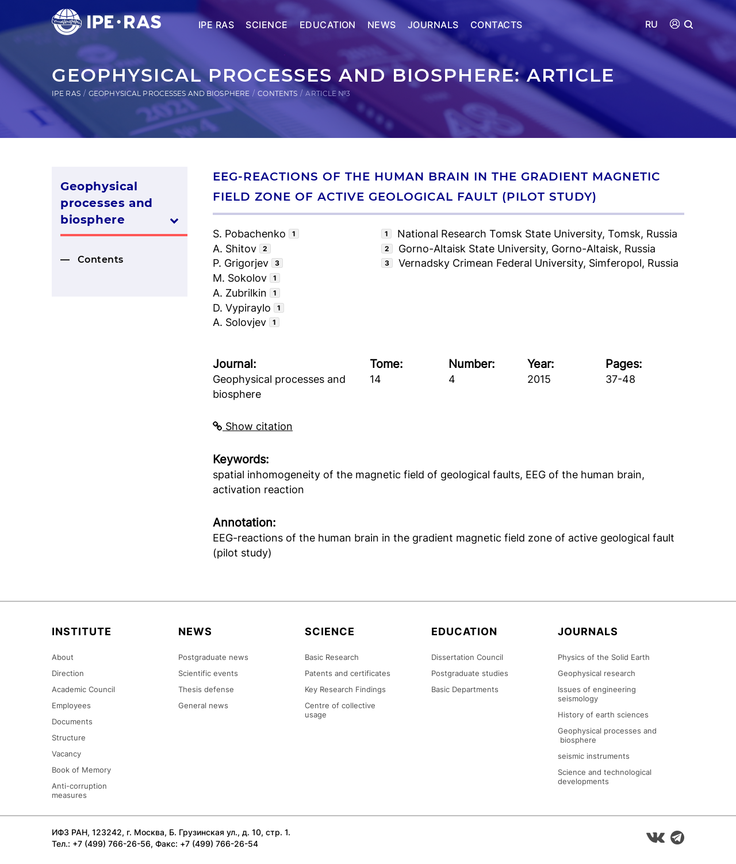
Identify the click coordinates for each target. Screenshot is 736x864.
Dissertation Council (467, 657)
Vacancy (66, 753)
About (63, 657)
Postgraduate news (213, 657)
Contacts (496, 24)
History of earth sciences (603, 714)
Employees (71, 705)
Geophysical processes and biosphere (169, 93)
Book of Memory (81, 769)
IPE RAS (216, 24)
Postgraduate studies (469, 673)
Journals (433, 24)
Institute (82, 631)
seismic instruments (594, 756)
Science (267, 24)
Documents (72, 721)
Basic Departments (465, 689)
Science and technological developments (604, 776)
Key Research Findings (345, 689)
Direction (68, 673)
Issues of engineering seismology (597, 694)
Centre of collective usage (340, 710)
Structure (69, 737)
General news (203, 705)
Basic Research (332, 657)
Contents (277, 93)
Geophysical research (596, 673)
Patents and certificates (347, 673)
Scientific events (208, 673)
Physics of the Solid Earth (604, 657)
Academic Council (83, 689)
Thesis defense (206, 689)
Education (328, 24)
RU (651, 24)
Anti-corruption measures (79, 790)
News (381, 24)
